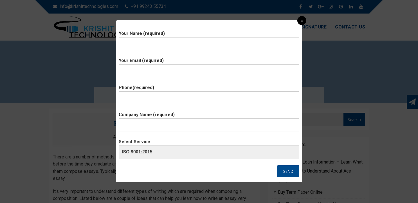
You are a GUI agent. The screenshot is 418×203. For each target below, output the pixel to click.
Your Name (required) (209, 39)
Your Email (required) (209, 66)
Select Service (209, 147)
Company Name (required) (209, 120)
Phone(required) (209, 93)
